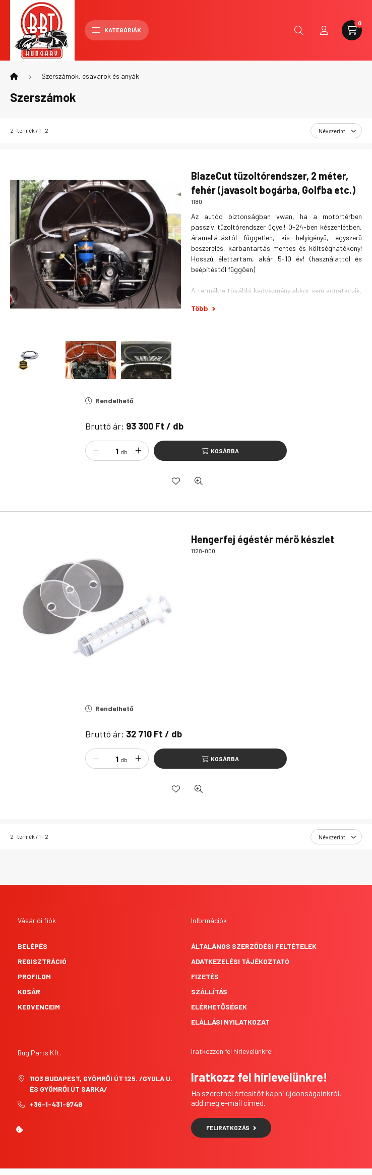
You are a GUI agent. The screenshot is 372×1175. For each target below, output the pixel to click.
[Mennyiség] (109, 450)
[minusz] (95, 450)
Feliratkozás (231, 1127)
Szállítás (209, 991)
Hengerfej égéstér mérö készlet (262, 539)
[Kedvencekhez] (176, 481)
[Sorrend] (336, 130)
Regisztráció (42, 961)
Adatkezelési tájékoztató (240, 961)
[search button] (299, 30)
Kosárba (225, 450)
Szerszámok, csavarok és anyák (90, 76)
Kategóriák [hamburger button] (116, 29)
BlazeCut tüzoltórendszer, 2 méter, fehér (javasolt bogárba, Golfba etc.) (273, 183)
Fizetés (205, 976)
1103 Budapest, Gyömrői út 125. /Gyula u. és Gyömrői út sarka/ (101, 1083)
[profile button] (324, 30)
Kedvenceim (39, 1006)
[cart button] (352, 30)
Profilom (34, 976)
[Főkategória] (14, 76)
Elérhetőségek (219, 1006)
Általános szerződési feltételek (254, 946)
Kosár (29, 991)
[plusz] (138, 450)
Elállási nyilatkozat (230, 1022)
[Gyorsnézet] (199, 481)
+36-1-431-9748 (56, 1104)
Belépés (32, 946)
